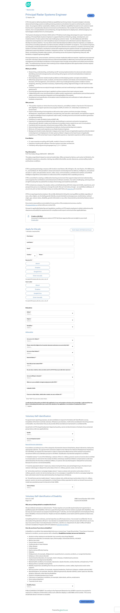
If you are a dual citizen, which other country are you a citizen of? (44, 394)
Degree (29, 319)
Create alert (34, 220)
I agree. (29, 406)
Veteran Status (31, 485)
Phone (41, 254)
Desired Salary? (31, 357)
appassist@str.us (32, 205)
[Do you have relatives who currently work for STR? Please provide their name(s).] (50, 372)
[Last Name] (50, 244)
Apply (91, 15)
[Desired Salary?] (50, 359)
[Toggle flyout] (35, 256)
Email (29, 248)
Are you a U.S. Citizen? (33, 339)
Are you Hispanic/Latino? (33, 438)
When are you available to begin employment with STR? (42, 382)
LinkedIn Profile (31, 388)
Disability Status (31, 585)
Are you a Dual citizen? (33, 351)
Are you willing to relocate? (34, 376)
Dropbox (37, 267)
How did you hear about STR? (35, 363)
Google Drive (38, 271)
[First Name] (50, 238)
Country (29, 254)
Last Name (30, 242)
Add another (29, 332)
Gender (29, 432)
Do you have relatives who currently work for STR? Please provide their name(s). (49, 369)
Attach (38, 263)
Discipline (30, 325)
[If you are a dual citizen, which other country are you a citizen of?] (50, 396)
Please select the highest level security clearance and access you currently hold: (48, 345)
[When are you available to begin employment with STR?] (50, 384)
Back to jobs (30, 9)
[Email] (50, 250)
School (29, 312)
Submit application (87, 601)
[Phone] (56, 256)
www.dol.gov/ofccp (62, 524)
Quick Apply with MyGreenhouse (82, 230)
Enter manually (37, 275)
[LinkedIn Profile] (50, 390)
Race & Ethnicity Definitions (34, 444)
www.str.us (70, 189)
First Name (30, 236)
